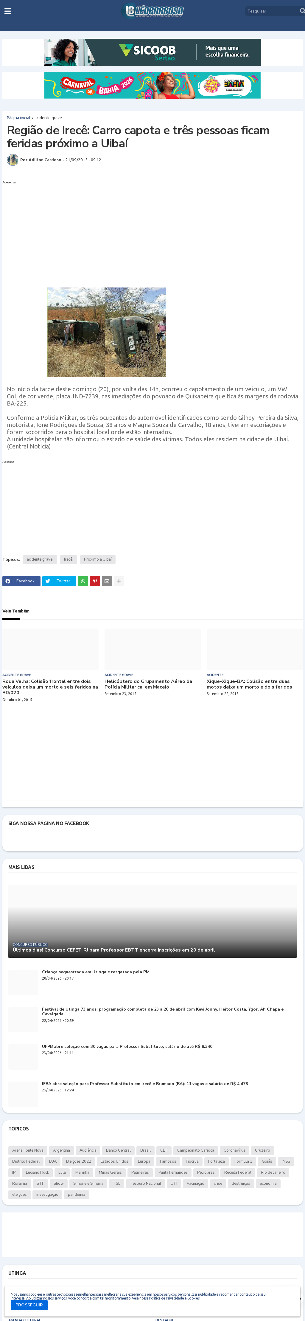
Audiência (88, 1150)
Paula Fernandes (173, 1172)
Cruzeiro (262, 1150)
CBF (164, 1150)
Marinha (82, 1172)
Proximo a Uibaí (98, 559)
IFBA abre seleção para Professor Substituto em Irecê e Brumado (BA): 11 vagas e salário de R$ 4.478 (145, 1084)
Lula (62, 1172)
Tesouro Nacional (145, 1183)
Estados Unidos (114, 1161)
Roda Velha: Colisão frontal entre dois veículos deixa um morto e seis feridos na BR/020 (50, 687)
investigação (47, 1194)
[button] (7, 11)
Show (59, 1183)
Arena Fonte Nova (27, 1150)
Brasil (145, 1150)
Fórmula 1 (243, 1161)
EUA (53, 1161)
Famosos (168, 1161)
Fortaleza (216, 1161)
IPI (14, 1172)
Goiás (267, 1161)
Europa (144, 1161)
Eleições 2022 (78, 1161)
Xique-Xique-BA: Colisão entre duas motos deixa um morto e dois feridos (249, 684)
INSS (286, 1161)
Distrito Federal (26, 1161)
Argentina (61, 1150)
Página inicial (18, 118)
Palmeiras (140, 1172)
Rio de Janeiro (273, 1172)
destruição (241, 1183)
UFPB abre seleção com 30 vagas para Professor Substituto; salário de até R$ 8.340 (127, 1046)
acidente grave (48, 118)
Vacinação (195, 1183)
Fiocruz (192, 1161)
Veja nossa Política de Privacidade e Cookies (165, 1298)
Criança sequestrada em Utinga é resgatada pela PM (96, 972)
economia (268, 1183)
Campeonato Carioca (195, 1150)
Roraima (19, 1183)
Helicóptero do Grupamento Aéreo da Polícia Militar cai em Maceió (148, 684)
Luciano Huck (37, 1172)
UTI (174, 1183)
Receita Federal (237, 1172)
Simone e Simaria (88, 1183)
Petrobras (206, 1172)
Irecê (68, 559)
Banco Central (118, 1150)
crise (218, 1183)
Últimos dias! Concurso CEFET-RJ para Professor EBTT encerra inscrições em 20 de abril (114, 950)
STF (40, 1183)
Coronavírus (234, 1150)
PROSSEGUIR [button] (29, 1305)
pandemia (76, 1194)
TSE (116, 1183)
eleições (19, 1194)
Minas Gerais (110, 1172)
